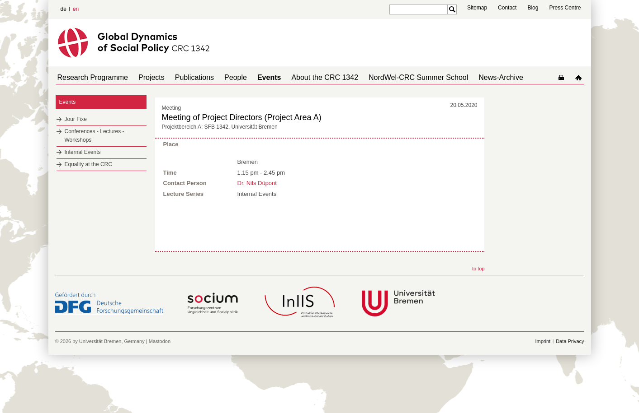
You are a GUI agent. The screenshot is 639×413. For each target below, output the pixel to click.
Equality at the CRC (88, 164)
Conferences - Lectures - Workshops (94, 135)
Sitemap (477, 8)
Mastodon (159, 390)
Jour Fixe (76, 119)
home (580, 77)
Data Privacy (570, 390)
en (76, 9)
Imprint (543, 390)
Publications (185, 77)
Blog (532, 8)
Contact (507, 8)
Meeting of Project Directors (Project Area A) (242, 117)
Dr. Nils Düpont (257, 182)
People (223, 77)
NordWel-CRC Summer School (395, 77)
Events (253, 77)
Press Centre (565, 8)
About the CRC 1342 (304, 77)
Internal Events (83, 152)
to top (478, 317)
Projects (146, 77)
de (63, 9)
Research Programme (91, 77)
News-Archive (473, 77)
